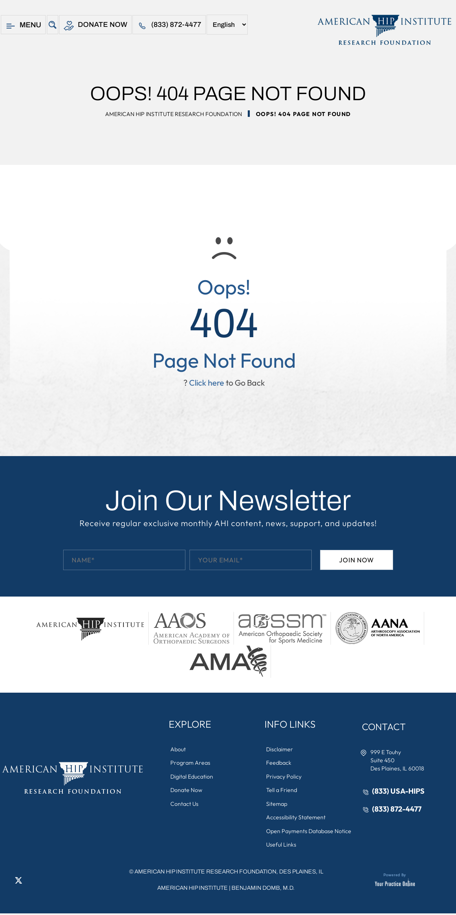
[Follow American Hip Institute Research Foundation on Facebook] (6, 882)
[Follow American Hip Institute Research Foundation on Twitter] (18, 882)
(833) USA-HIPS (398, 791)
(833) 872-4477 (169, 26)
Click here (206, 382)
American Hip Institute (192, 889)
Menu (23, 26)
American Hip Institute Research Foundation (173, 114)
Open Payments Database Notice (309, 832)
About (178, 749)
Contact (385, 727)
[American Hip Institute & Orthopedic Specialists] (383, 29)
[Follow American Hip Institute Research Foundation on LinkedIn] (30, 882)
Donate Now (96, 26)
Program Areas (191, 763)
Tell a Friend (282, 790)
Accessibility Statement (296, 818)
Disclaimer (280, 749)
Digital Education (192, 777)
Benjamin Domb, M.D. (263, 889)
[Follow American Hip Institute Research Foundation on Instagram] (43, 882)
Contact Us (185, 804)
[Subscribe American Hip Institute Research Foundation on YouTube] (55, 882)
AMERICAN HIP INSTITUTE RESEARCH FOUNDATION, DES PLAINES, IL (228, 873)
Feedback (279, 763)
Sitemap (277, 804)
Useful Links (282, 846)
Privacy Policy (284, 777)
